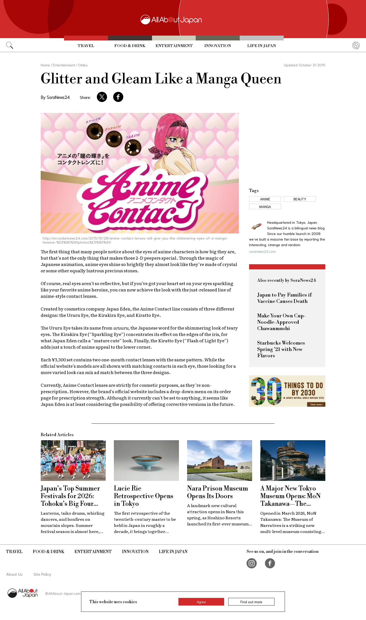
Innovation (217, 45)
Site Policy (42, 574)
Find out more (251, 601)
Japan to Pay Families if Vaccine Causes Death (284, 298)
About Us (14, 574)
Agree (201, 601)
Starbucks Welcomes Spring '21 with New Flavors (281, 349)
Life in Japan (261, 45)
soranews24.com (262, 251)
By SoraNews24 (55, 97)
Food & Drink (129, 45)
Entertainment (174, 45)
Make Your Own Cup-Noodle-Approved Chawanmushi (281, 322)
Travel (86, 45)
